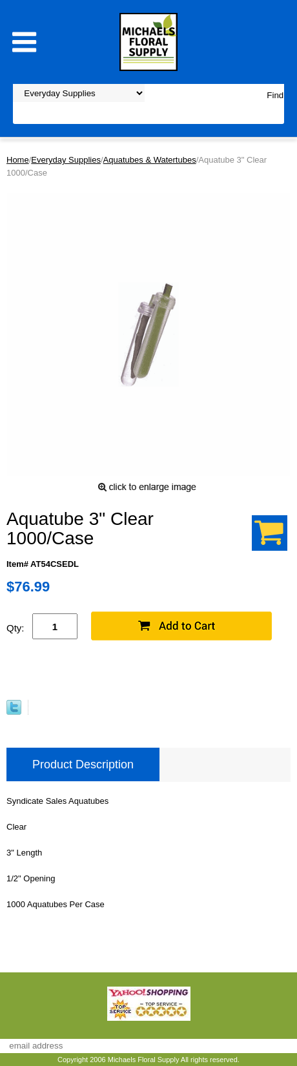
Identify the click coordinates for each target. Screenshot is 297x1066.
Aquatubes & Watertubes (149, 160)
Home (17, 160)
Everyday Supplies (66, 160)
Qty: (15, 627)
